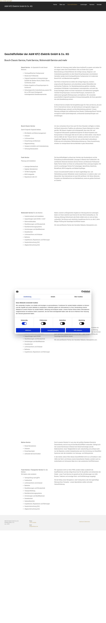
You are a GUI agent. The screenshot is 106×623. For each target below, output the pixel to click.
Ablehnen (28, 330)
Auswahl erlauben (53, 330)
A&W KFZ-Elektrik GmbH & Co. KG (19, 6)
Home (55, 4)
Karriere (92, 4)
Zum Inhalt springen (6, 1)
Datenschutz (87, 521)
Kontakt (99, 4)
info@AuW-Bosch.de (33, 526)
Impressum (81, 521)
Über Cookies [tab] (78, 296)
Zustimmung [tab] (27, 296)
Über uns (62, 4)
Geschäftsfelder (72, 4)
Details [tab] (53, 296)
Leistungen (83, 4)
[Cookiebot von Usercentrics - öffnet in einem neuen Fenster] (82, 291)
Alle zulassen (78, 330)
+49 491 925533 (32, 522)
